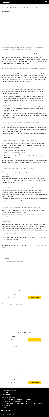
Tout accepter (27, 414)
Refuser (5, 414)
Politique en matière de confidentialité (11, 409)
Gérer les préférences (15, 414)
